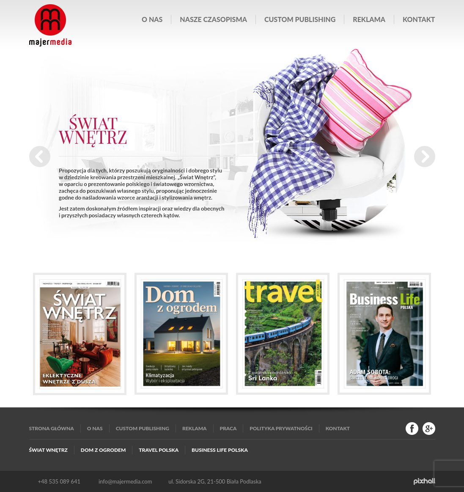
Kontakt (419, 19)
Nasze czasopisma (213, 19)
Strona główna (51, 428)
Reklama (369, 19)
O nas (152, 19)
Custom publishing (299, 19)
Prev (39, 156)
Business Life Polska (220, 450)
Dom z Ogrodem (103, 450)
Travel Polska (158, 450)
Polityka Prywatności (281, 428)
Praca (228, 428)
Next (424, 156)
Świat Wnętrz (48, 450)
